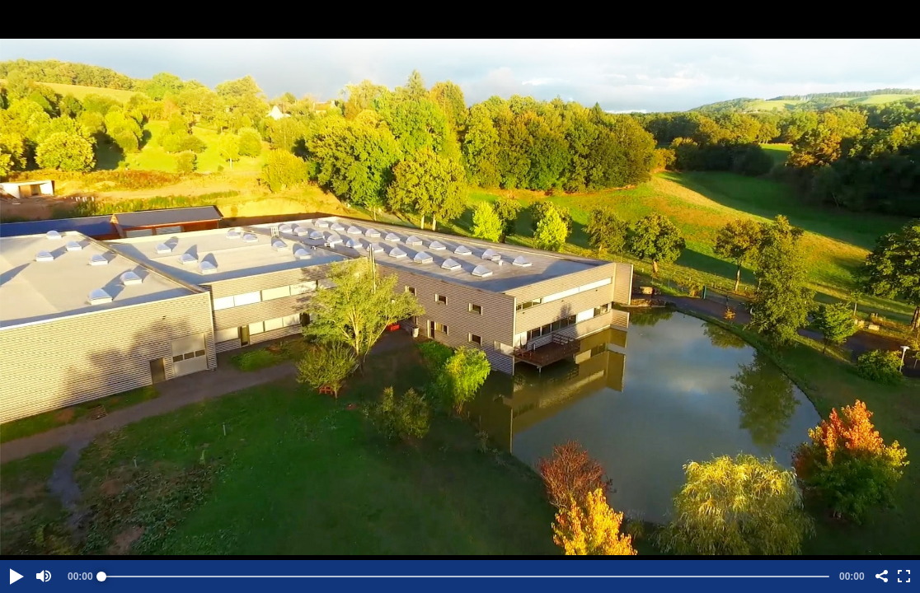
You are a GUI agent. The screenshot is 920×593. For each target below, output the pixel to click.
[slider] (465, 576)
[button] (15, 576)
